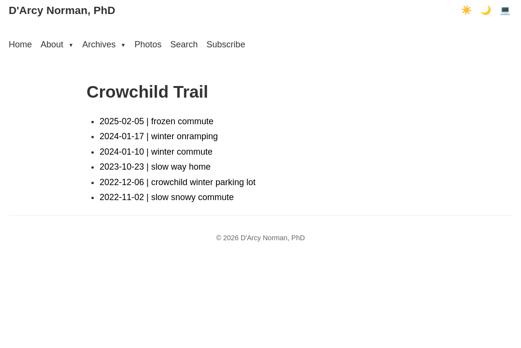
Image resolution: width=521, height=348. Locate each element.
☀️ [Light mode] (466, 10)
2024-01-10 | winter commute (156, 152)
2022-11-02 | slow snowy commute (167, 197)
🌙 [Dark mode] (485, 10)
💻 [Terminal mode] (505, 10)
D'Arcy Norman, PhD (62, 10)
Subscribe (225, 44)
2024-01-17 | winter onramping (159, 136)
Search (184, 44)
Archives (104, 44)
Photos (147, 44)
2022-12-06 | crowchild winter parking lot (178, 182)
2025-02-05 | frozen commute (157, 121)
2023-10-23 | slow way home (155, 167)
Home (20, 44)
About (57, 44)
